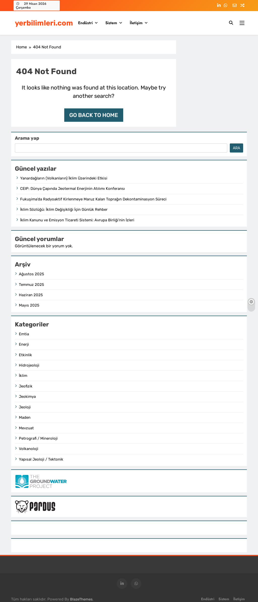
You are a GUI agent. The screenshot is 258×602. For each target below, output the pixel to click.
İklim (23, 375)
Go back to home (93, 115)
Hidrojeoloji (29, 365)
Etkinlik (25, 355)
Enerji (24, 344)
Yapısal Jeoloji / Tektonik (41, 459)
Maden (24, 417)
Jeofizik (26, 386)
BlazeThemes (81, 599)
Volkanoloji (28, 448)
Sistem (111, 23)
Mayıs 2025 (29, 305)
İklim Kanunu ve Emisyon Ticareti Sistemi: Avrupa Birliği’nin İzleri (77, 220)
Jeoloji (25, 407)
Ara (236, 148)
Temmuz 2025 (31, 284)
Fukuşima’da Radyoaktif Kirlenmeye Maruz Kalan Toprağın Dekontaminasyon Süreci (93, 199)
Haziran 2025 (31, 295)
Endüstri (85, 23)
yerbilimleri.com (44, 23)
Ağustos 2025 (31, 274)
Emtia (24, 334)
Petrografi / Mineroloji (38, 438)
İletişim (136, 23)
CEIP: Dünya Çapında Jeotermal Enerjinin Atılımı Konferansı (72, 188)
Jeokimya (27, 396)
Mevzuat (26, 428)
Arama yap (27, 138)
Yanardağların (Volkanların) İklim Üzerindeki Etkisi (63, 178)
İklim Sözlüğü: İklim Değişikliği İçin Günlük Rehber (64, 209)
